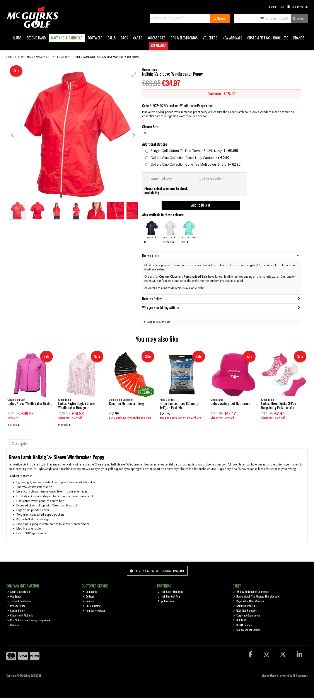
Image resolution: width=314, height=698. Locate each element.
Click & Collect (213, 179)
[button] (133, 74)
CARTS (137, 38)
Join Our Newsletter (94, 610)
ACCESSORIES (156, 38)
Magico (274, 675)
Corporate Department (246, 615)
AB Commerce (300, 675)
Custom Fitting (91, 606)
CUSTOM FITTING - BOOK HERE (267, 38)
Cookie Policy (16, 610)
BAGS (124, 38)
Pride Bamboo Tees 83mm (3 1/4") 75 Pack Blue (179, 405)
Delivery (88, 596)
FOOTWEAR (95, 38)
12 (145, 133)
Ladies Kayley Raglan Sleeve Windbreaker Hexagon (76, 405)
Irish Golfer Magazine (170, 591)
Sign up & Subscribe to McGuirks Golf (157, 570)
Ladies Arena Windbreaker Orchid (29, 403)
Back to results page (158, 322)
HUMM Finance (242, 625)
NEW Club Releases (245, 610)
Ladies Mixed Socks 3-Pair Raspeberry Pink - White (279, 405)
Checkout (299, 18)
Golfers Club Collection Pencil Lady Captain (190, 158)
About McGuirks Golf (19, 591)
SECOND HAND (36, 38)
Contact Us (89, 591)
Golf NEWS (240, 620)
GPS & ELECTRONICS (184, 38)
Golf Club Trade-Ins (245, 606)
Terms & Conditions (19, 601)
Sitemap (13, 625)
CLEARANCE (158, 45)
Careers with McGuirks (20, 615)
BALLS (112, 38)
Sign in (272, 6)
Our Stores (14, 596)
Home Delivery (161, 179)
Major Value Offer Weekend (249, 601)
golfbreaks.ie (166, 601)
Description (20, 444)
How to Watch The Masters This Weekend (256, 596)
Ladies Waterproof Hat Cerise (230, 403)
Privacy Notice (16, 606)
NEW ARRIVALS (232, 38)
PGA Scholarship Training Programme (29, 620)
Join (282, 6)
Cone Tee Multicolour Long (126, 403)
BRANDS (298, 38)
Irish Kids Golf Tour (169, 596)
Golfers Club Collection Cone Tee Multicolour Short (195, 165)
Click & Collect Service (247, 630)
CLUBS (17, 38)
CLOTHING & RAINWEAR (67, 38)
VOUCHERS (210, 38)
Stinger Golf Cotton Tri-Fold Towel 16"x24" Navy (194, 151)
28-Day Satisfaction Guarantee (251, 591)
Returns (88, 601)
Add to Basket (200, 205)
